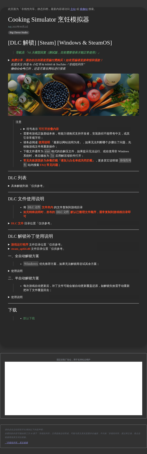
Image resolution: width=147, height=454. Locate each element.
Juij (9, 26)
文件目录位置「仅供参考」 (37, 244)
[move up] (73, 335)
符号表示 (42, 129)
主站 (73, 9)
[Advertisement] (73, 388)
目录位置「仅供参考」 (32, 223)
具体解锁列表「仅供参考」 (28, 185)
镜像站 (84, 9)
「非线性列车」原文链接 (16, 443)
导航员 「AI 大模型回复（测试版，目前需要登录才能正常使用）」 (58, 52)
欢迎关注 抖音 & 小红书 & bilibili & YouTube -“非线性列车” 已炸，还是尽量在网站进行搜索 (55, 64)
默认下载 (29, 318)
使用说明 (17, 270)
